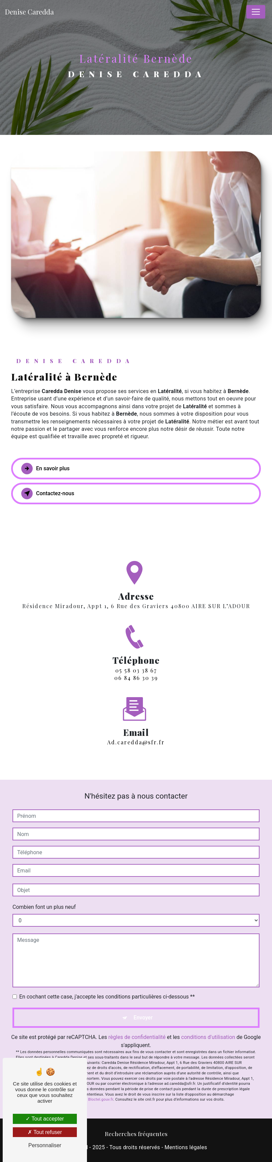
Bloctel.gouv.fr (100, 1099)
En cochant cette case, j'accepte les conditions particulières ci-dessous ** (107, 996)
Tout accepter (45, 1119)
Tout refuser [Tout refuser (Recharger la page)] (45, 1132)
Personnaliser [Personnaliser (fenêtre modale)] (44, 1145)
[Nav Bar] (255, 12)
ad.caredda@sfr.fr (136, 736)
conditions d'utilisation (208, 1037)
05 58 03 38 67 (136, 676)
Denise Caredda (29, 11)
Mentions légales (185, 1147)
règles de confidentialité (137, 1037)
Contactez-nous (47, 493)
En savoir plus (45, 468)
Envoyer (143, 1017)
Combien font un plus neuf (44, 907)
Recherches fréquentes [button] (136, 1133)
